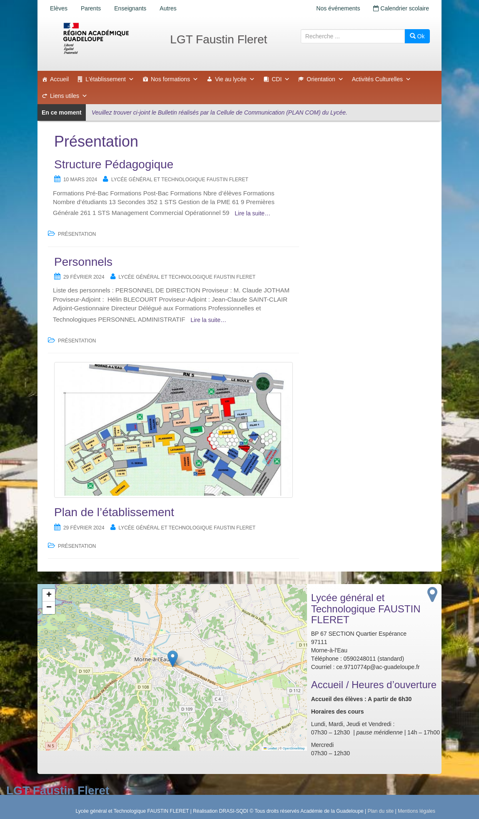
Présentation (77, 234)
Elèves (58, 8)
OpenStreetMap (294, 748)
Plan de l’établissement (114, 512)
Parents (91, 8)
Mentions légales (416, 811)
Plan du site (380, 811)
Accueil (59, 79)
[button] (172, 658)
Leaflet (270, 748)
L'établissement (109, 79)
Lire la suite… (253, 213)
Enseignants (130, 8)
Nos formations (174, 79)
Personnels (83, 261)
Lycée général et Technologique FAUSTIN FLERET (179, 179)
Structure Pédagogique (113, 164)
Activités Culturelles (381, 79)
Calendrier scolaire (401, 8)
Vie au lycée (235, 79)
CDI (281, 79)
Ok (417, 36)
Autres (168, 8)
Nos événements (338, 8)
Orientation (325, 79)
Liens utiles (68, 95)
